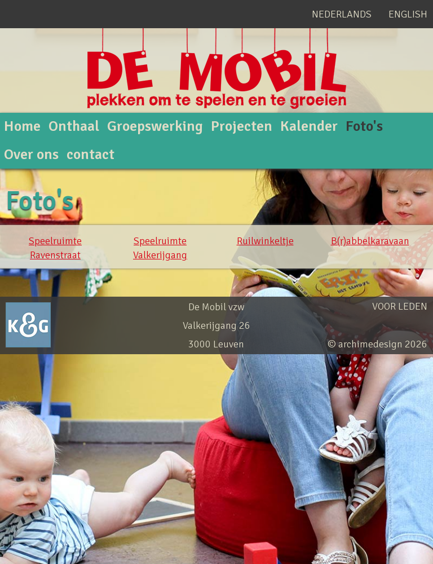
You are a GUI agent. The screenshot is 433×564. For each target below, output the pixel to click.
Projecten (241, 126)
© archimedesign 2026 (377, 344)
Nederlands (342, 14)
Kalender (309, 126)
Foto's (364, 126)
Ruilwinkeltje (265, 241)
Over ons (31, 155)
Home (22, 126)
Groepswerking (155, 126)
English (407, 14)
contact (90, 155)
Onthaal (73, 126)
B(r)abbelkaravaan (370, 241)
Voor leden (399, 306)
